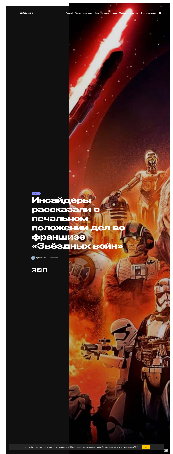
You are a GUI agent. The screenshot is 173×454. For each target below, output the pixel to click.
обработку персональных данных (110, 447)
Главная (69, 13)
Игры (114, 13)
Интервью (133, 13)
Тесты (77, 13)
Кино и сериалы (102, 13)
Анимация (88, 13)
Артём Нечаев (43, 258)
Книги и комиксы (148, 13)
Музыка (123, 13)
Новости (36, 193)
